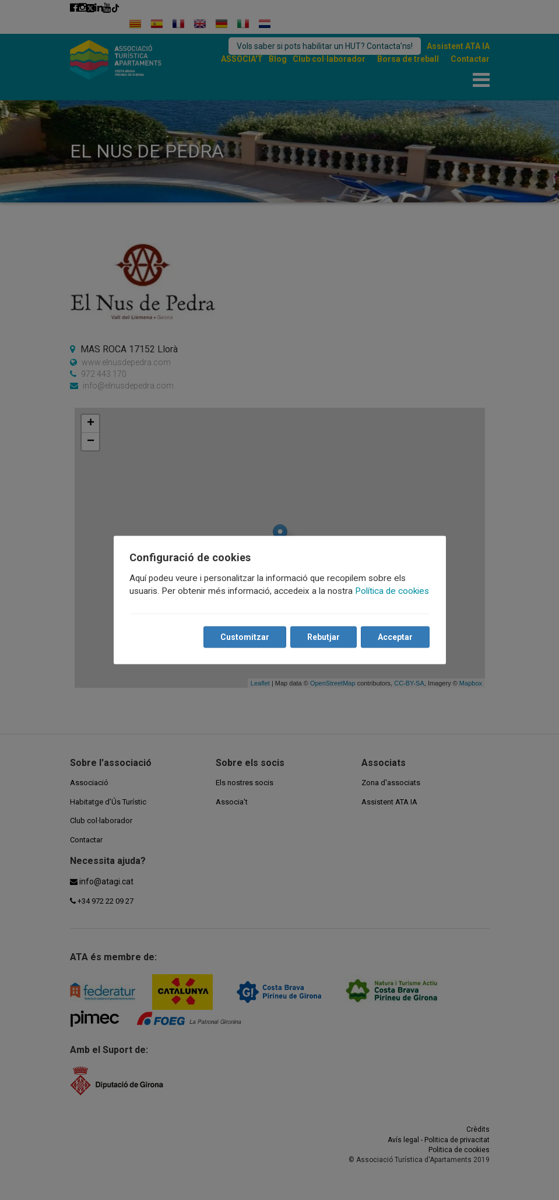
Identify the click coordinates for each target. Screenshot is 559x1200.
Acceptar (395, 637)
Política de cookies (393, 591)
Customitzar (244, 637)
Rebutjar (323, 637)
